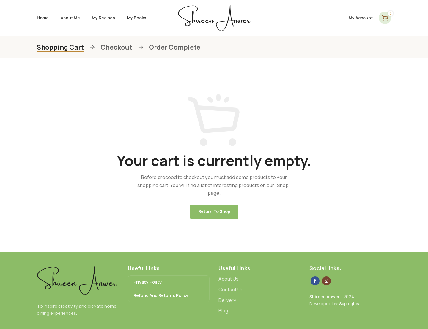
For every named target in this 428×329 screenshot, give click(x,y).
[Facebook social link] (315, 280)
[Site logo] (214, 17)
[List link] (259, 279)
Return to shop (214, 211)
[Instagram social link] (326, 280)
